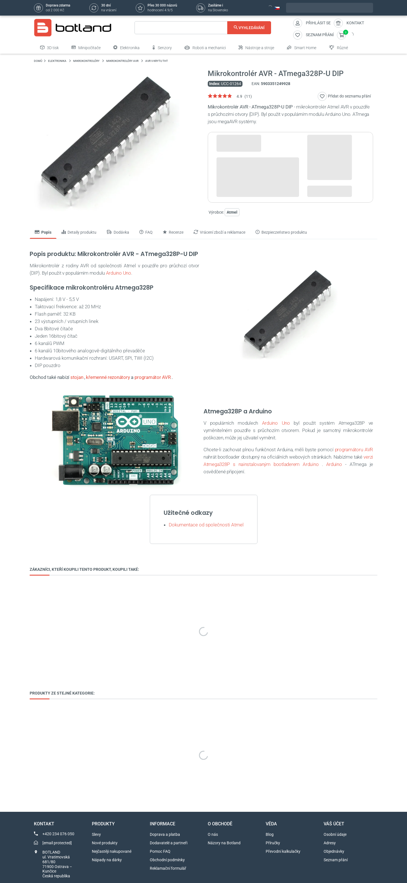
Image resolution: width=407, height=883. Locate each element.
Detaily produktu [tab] (79, 232)
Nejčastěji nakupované (111, 851)
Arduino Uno (118, 273)
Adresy (330, 843)
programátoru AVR (354, 449)
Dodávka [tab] (118, 232)
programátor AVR (153, 377)
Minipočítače (86, 47)
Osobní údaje (335, 834)
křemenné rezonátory (108, 377)
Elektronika (126, 47)
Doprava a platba (165, 834)
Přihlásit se (318, 23)
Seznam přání (336, 860)
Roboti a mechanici (205, 47)
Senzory (162, 47)
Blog (270, 834)
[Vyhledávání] (203, 27)
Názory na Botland (224, 843)
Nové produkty (105, 843)
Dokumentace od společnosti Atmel (206, 525)
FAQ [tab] (146, 232)
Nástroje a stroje (256, 47)
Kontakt (355, 23)
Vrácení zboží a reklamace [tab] (219, 232)
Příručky (273, 843)
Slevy (96, 834)
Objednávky (334, 851)
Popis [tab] (43, 232)
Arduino (334, 464)
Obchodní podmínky (167, 860)
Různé (338, 47)
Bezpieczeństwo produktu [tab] (281, 232)
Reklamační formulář (168, 868)
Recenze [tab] (173, 232)
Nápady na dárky (107, 860)
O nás (213, 834)
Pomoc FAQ (160, 851)
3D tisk (49, 47)
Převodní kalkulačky (283, 851)
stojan (76, 377)
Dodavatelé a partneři (168, 843)
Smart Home (301, 47)
